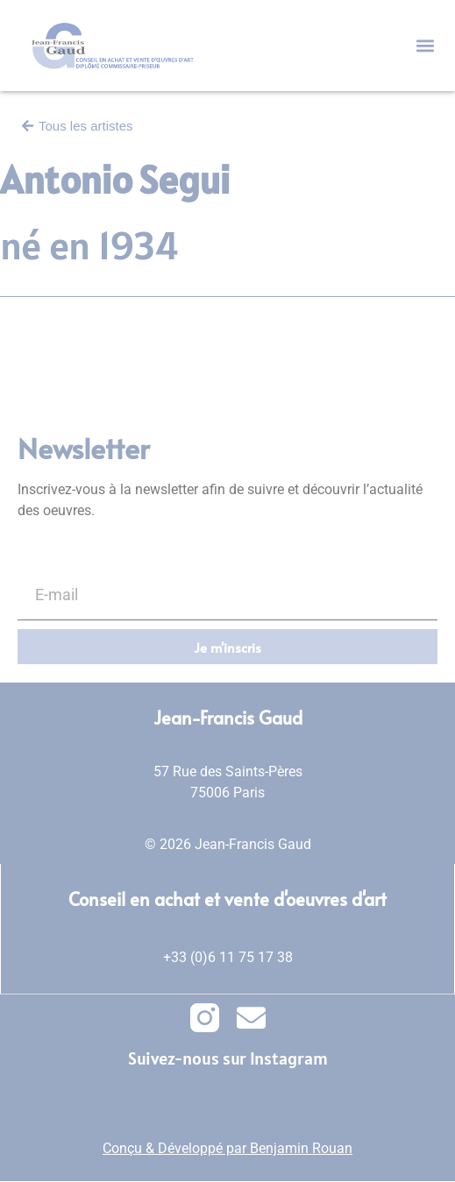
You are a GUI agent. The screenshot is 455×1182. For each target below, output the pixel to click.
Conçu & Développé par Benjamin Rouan (227, 1148)
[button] (424, 46)
